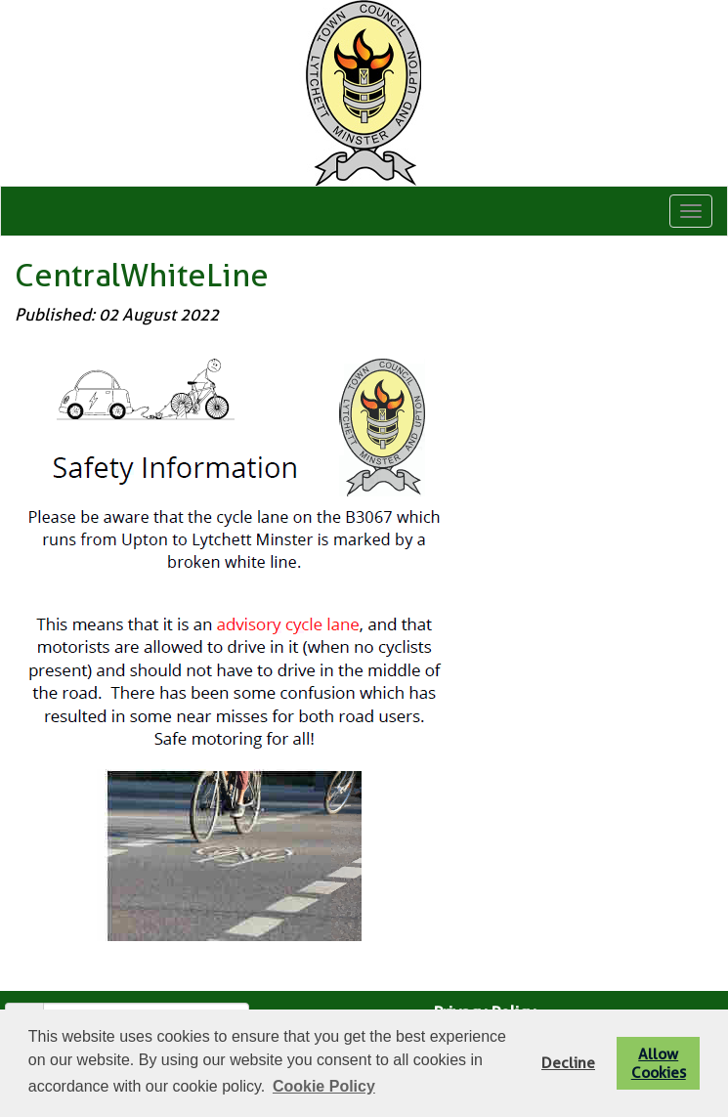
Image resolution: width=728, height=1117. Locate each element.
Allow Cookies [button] (658, 1063)
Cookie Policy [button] (324, 1086)
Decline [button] (568, 1062)
